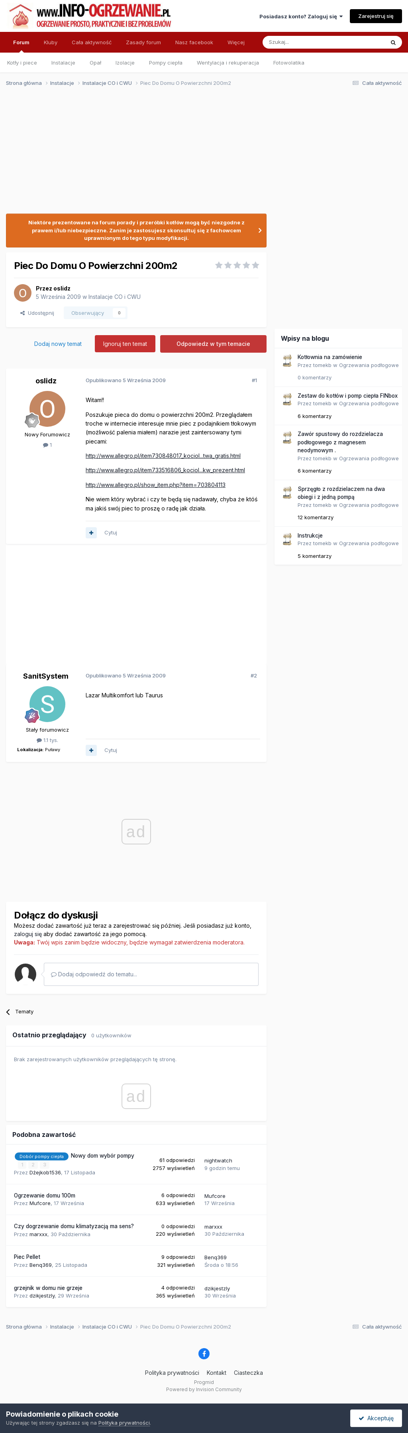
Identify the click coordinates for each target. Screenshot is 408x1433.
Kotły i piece (22, 62)
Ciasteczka (248, 1372)
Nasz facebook (194, 42)
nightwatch (218, 1160)
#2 (254, 675)
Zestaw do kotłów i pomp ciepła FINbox (348, 396)
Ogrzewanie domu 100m (44, 1195)
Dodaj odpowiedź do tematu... (94, 974)
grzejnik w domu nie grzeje (48, 1288)
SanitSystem (46, 676)
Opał (95, 62)
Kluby (50, 42)
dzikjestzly (42, 1295)
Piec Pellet (27, 1257)
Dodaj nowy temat (58, 343)
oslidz (62, 288)
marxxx (38, 1234)
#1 (254, 380)
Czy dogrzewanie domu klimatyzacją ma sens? (74, 1226)
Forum (21, 46)
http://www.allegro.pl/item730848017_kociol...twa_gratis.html (163, 455)
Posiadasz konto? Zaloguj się (301, 16)
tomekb (322, 365)
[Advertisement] (200, 154)
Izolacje (125, 62)
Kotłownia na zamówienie (330, 357)
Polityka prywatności (172, 1372)
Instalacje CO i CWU (114, 296)
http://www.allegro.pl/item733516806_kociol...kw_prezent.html (165, 470)
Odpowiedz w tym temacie (213, 343)
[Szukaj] (304, 42)
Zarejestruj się (376, 16)
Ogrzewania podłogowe (369, 365)
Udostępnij (37, 313)
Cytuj (110, 532)
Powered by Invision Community (204, 1389)
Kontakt (216, 1372)
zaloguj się (28, 933)
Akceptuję (376, 1418)
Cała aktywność (92, 42)
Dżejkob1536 (45, 1172)
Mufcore (40, 1203)
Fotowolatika (288, 62)
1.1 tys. (47, 740)
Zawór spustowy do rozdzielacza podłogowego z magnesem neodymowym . (340, 442)
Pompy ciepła (165, 62)
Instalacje (63, 62)
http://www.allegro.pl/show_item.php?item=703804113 (156, 484)
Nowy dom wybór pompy (102, 1155)
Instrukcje (310, 535)
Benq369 (40, 1265)
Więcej (236, 42)
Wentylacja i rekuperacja (228, 62)
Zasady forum (143, 42)
